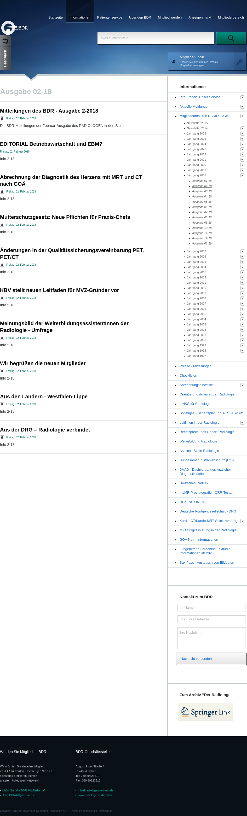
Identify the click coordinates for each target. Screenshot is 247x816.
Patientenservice (109, 17)
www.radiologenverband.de (95, 795)
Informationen (80, 17)
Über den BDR (140, 17)
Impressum (89, 810)
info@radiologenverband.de (95, 790)
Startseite (55, 17)
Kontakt (76, 810)
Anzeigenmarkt (199, 17)
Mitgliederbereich (231, 17)
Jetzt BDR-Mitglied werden (19, 795)
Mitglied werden (170, 17)
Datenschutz (105, 810)
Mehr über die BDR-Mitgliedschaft (23, 790)
